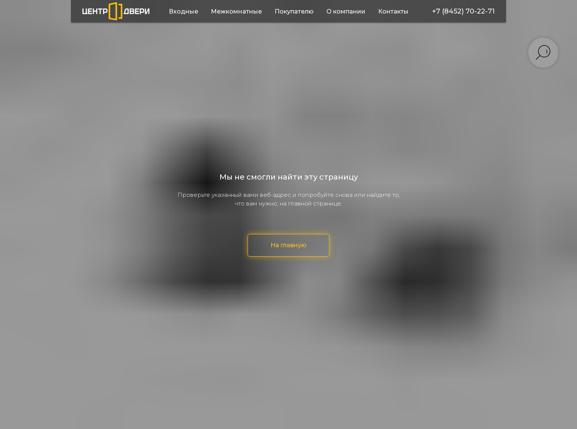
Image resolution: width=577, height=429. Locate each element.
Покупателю (294, 11)
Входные (183, 11)
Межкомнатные (236, 11)
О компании (345, 11)
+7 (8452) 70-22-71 (463, 11)
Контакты (393, 11)
